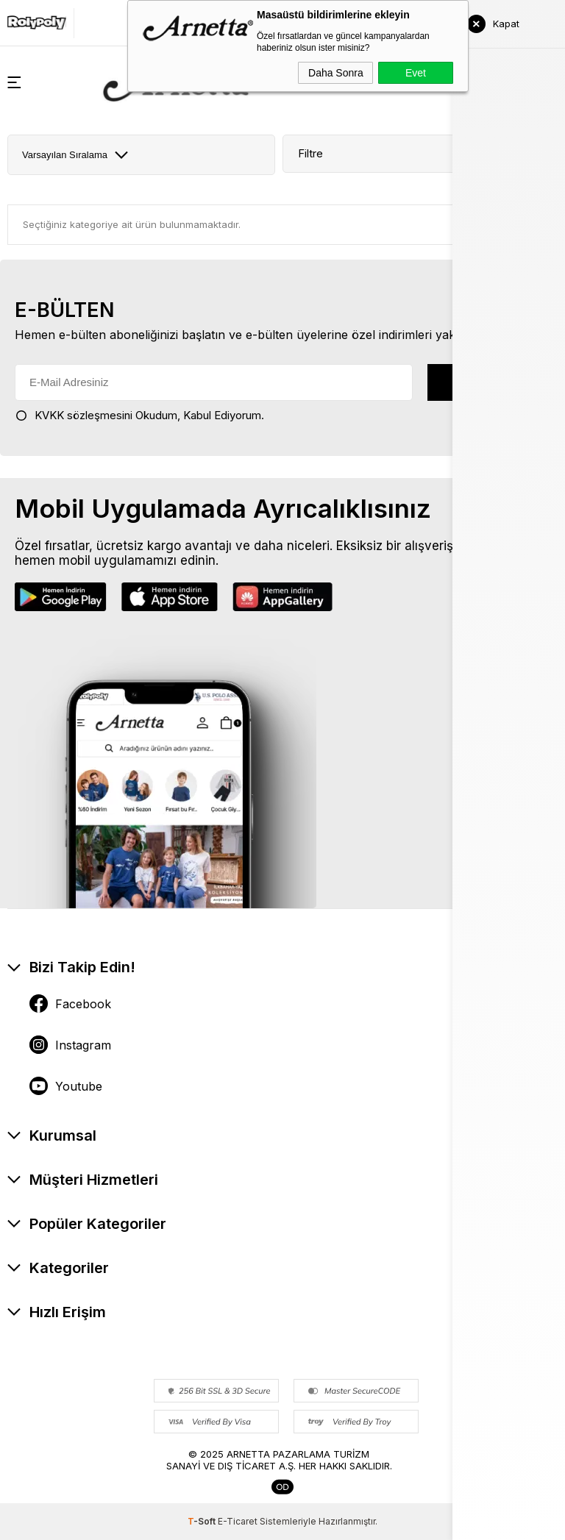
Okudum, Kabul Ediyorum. (139, 415)
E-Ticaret (237, 1521)
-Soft (203, 1521)
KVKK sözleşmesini (83, 415)
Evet (415, 73)
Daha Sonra (335, 73)
